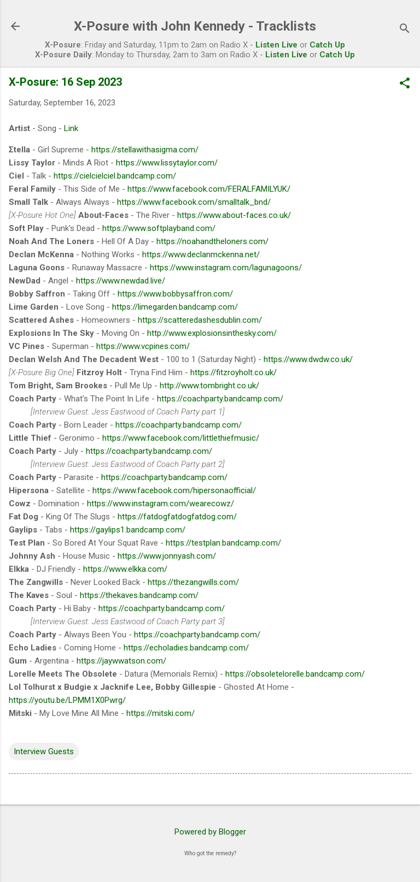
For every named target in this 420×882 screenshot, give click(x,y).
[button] (404, 84)
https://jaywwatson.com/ (121, 661)
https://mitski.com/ (160, 713)
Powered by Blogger (210, 832)
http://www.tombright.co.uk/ (209, 385)
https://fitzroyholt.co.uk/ (233, 372)
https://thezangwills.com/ (193, 582)
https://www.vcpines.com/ (143, 346)
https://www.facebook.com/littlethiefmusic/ (180, 438)
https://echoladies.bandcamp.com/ (186, 648)
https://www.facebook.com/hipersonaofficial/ (174, 490)
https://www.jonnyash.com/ (167, 556)
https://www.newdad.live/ (120, 281)
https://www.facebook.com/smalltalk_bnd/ (194, 202)
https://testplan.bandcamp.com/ (223, 543)
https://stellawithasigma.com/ (145, 150)
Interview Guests (44, 751)
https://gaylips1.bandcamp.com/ (127, 530)
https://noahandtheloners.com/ (212, 241)
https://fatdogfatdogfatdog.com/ (177, 517)
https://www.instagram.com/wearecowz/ (160, 503)
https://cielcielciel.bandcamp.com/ (115, 176)
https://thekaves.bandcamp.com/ (139, 595)
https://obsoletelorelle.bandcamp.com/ (295, 674)
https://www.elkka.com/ (125, 569)
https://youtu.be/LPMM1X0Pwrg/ (67, 700)
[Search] (404, 29)
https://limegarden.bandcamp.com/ (175, 307)
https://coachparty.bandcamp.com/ (220, 399)
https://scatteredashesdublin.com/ (200, 320)
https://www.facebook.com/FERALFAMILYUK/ (208, 189)
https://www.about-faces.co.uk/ (234, 215)
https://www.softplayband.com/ (158, 228)
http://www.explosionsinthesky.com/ (212, 333)
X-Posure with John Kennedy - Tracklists (195, 26)
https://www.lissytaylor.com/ (167, 163)
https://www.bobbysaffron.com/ (175, 294)
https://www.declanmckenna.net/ (201, 254)
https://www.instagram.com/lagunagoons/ (226, 268)
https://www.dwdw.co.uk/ (308, 359)
